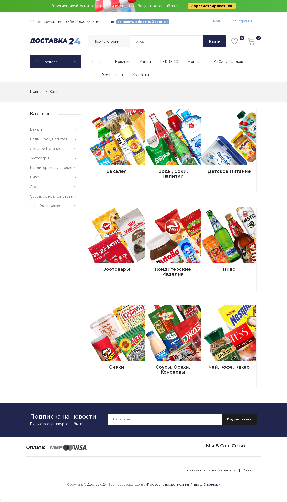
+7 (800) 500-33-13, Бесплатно (90, 21)
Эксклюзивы (112, 75)
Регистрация (241, 21)
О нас (249, 470)
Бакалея (116, 171)
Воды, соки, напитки (173, 174)
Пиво (229, 269)
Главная (99, 61)
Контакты (140, 75)
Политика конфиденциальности (209, 470)
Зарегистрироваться (211, 6)
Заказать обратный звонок (143, 21)
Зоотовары (116, 269)
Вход (216, 21)
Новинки (123, 61)
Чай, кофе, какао (229, 367)
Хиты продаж (228, 61)
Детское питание (229, 171)
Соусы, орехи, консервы (173, 369)
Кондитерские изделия (173, 272)
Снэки (116, 367)
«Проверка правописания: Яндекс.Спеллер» (183, 484)
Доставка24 (97, 484)
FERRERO (169, 61)
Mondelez (196, 61)
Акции (145, 61)
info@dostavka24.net (47, 21)
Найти (215, 41)
